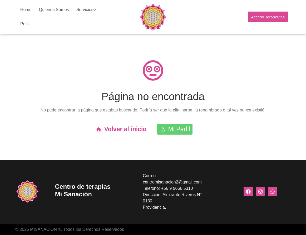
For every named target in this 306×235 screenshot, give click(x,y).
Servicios (84, 9)
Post (24, 24)
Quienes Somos (54, 9)
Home (26, 9)
